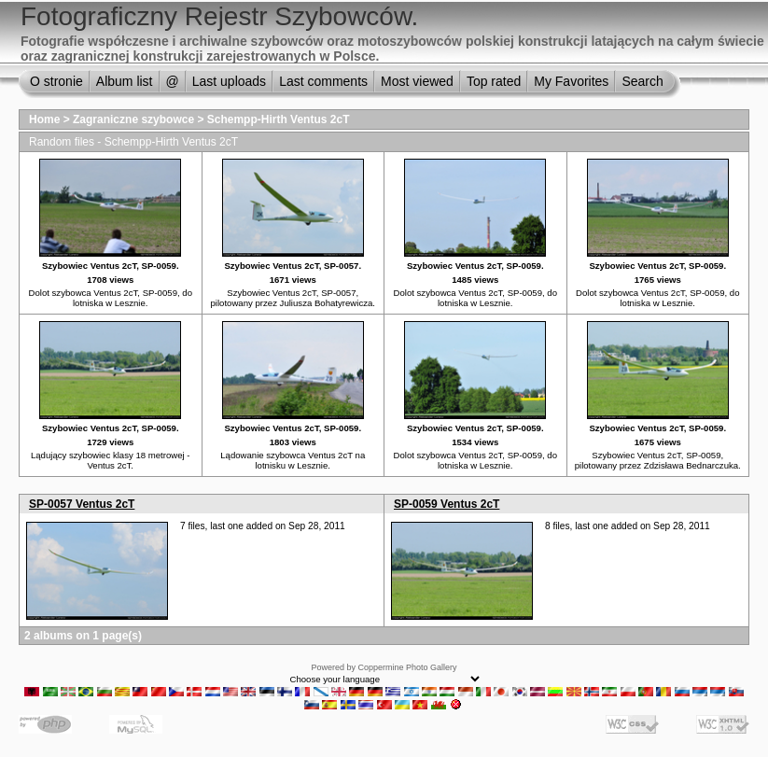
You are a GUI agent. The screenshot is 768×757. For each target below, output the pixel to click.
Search (642, 81)
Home (44, 119)
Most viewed (417, 81)
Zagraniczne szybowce (135, 119)
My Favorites (571, 81)
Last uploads (229, 81)
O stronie (56, 81)
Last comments (323, 81)
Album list (124, 81)
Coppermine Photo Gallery (406, 667)
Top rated (494, 81)
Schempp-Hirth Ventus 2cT (278, 119)
